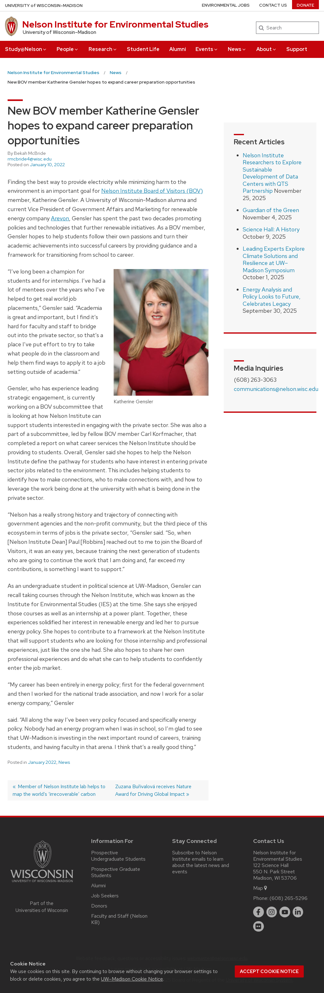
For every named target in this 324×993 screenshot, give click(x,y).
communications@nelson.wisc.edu (276, 389)
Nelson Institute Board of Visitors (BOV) (152, 190)
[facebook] (258, 912)
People (68, 49)
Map (260, 888)
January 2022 (42, 762)
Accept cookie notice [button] (269, 971)
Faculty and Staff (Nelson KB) (119, 919)
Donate (305, 5)
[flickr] (258, 926)
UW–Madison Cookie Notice (132, 979)
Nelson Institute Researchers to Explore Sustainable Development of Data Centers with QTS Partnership (272, 173)
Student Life (143, 49)
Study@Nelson (26, 49)
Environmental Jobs (226, 5)
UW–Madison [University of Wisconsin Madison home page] (44, 5)
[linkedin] (298, 912)
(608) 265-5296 (289, 898)
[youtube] (284, 912)
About (266, 49)
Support (296, 49)
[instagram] (271, 912)
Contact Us (273, 5)
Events (207, 49)
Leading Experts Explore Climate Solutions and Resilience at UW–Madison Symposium (274, 259)
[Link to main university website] (41, 883)
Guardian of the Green (271, 210)
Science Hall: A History (271, 229)
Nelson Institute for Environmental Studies (115, 24)
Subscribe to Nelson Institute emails (194, 855)
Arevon (60, 218)
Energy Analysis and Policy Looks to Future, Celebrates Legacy (272, 296)
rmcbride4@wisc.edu (30, 159)
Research (103, 49)
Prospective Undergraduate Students (118, 855)
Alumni (177, 49)
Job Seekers (105, 895)
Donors (99, 905)
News (237, 49)
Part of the (42, 907)
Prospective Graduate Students (115, 872)
